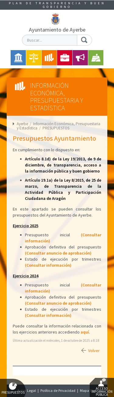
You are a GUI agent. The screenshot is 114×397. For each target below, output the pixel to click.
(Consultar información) (48, 265)
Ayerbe (22, 123)
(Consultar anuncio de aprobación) (58, 253)
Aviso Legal (26, 390)
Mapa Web (88, 390)
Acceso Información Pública (102, 387)
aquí (85, 332)
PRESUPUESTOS (56, 128)
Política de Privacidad (57, 390)
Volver (94, 350)
